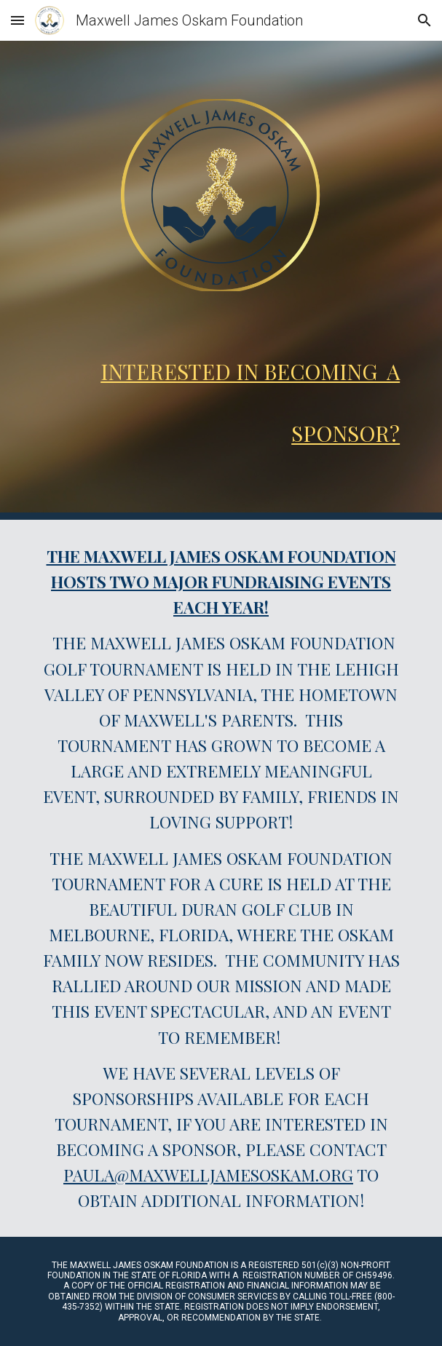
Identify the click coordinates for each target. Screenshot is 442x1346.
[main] (221, 394)
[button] (17, 20)
